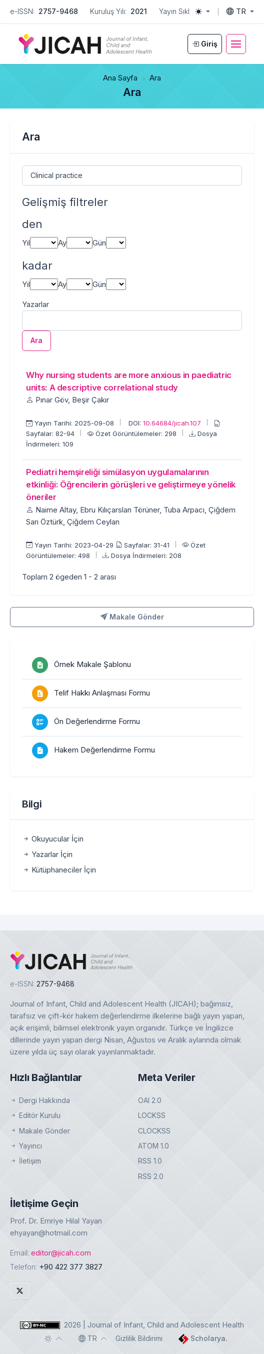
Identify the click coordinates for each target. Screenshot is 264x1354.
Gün (99, 243)
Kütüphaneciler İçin (59, 869)
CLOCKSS (154, 1130)
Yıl (26, 243)
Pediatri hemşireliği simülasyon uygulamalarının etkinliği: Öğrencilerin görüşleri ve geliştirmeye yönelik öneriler (131, 484)
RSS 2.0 (151, 1176)
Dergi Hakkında (40, 1100)
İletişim (25, 1160)
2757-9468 (58, 11)
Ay (62, 243)
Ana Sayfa (120, 77)
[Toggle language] (240, 12)
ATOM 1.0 (153, 1146)
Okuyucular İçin (53, 839)
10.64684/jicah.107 (173, 423)
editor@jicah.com (61, 1253)
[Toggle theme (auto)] (53, 1338)
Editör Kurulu (35, 1115)
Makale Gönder (132, 616)
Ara (36, 340)
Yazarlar (35, 304)
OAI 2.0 (150, 1100)
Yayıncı (26, 1146)
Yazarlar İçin (47, 854)
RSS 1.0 (150, 1160)
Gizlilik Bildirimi (139, 1338)
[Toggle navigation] (236, 44)
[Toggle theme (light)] (202, 11)
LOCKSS (152, 1115)
